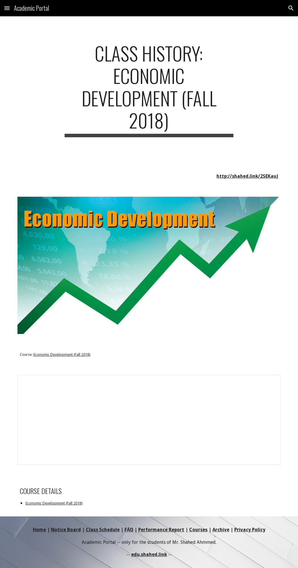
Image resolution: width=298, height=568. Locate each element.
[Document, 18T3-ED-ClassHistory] (149, 420)
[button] (7, 8)
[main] (148, 90)
